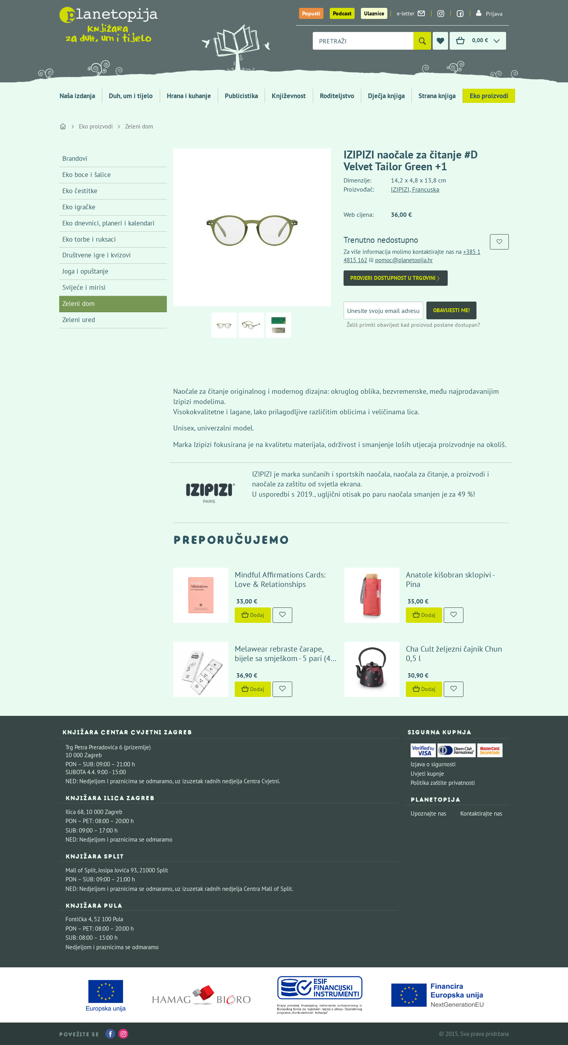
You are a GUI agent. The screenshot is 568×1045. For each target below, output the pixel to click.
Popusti (311, 13)
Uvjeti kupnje (427, 773)
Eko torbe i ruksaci (89, 239)
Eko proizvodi (489, 95)
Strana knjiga (437, 95)
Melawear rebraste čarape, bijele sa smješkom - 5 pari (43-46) (286, 658)
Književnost (289, 95)
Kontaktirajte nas (481, 813)
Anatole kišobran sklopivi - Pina (450, 579)
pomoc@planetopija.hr (404, 260)
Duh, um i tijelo (131, 95)
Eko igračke (78, 207)
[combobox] (363, 41)
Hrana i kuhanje (189, 95)
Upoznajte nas (428, 813)
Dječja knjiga (386, 95)
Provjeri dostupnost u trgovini (395, 278)
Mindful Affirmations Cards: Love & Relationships (280, 579)
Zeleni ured (78, 319)
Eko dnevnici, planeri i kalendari (108, 223)
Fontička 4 (78, 919)
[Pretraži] (422, 41)
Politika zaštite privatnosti (443, 782)
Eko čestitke (79, 190)
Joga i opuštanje (85, 271)
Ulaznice (374, 13)
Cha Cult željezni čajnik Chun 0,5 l (454, 653)
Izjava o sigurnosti (433, 764)
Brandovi (75, 158)
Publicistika (241, 95)
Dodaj (252, 614)
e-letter (411, 13)
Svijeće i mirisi (84, 287)
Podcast (342, 13)
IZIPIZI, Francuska (415, 189)
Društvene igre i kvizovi (96, 255)
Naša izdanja (77, 95)
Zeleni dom (139, 126)
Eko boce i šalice (86, 174)
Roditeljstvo (337, 95)
